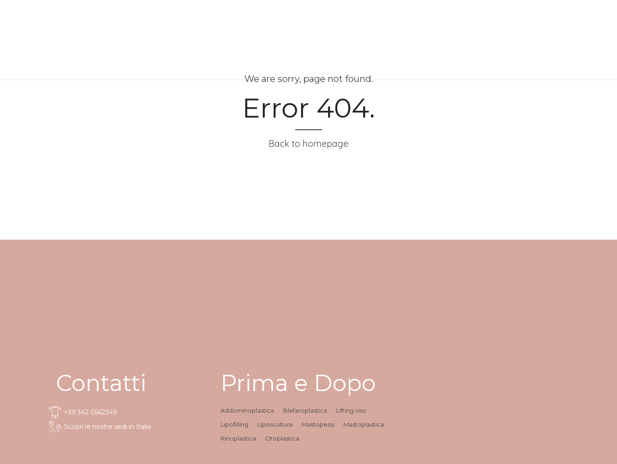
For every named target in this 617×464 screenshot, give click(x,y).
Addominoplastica (247, 410)
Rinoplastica (238, 438)
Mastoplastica (363, 424)
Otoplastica (282, 438)
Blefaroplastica (305, 410)
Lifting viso (351, 410)
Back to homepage (308, 143)
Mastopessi (318, 424)
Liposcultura (275, 424)
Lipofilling (234, 424)
